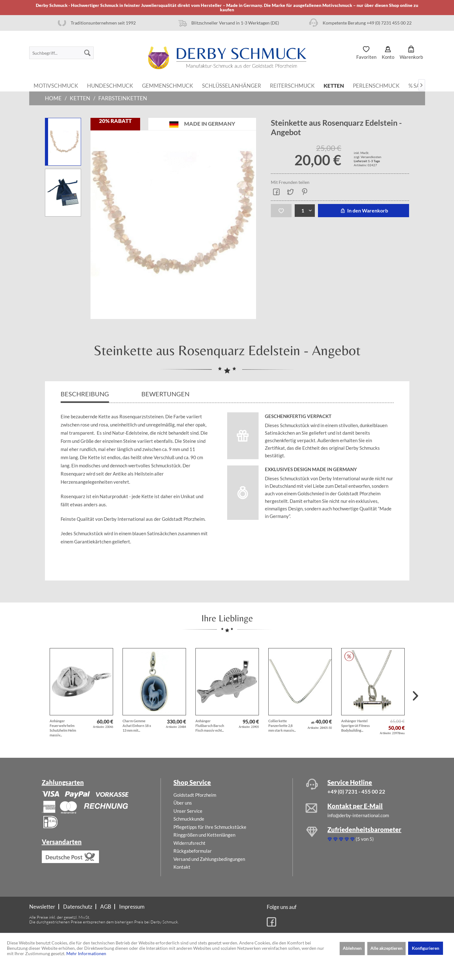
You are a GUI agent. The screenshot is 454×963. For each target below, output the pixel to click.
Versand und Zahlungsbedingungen (209, 859)
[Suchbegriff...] (61, 53)
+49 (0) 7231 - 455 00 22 (356, 791)
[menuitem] (61, 53)
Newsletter (42, 906)
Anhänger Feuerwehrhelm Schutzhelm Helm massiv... (63, 728)
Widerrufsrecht (189, 843)
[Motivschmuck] (56, 85)
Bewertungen (166, 394)
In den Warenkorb (363, 210)
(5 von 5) (350, 839)
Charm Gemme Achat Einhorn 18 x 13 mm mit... (137, 725)
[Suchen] (87, 53)
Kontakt (181, 867)
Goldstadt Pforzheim (194, 795)
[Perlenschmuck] (376, 85)
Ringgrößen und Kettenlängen (204, 835)
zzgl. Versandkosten (367, 157)
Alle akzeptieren (386, 948)
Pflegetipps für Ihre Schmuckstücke (209, 827)
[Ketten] (333, 85)
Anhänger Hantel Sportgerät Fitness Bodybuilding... (355, 725)
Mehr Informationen (86, 953)
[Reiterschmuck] (292, 85)
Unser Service (187, 811)
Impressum (132, 906)
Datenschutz (77, 906)
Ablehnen (352, 948)
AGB (105, 906)
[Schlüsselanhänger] (231, 85)
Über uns (182, 803)
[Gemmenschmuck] (168, 85)
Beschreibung (85, 394)
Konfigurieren (425, 948)
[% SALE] (417, 85)
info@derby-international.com (358, 815)
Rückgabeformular (192, 851)
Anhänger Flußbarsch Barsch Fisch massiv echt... (209, 725)
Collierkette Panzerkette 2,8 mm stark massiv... (282, 725)
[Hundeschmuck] (110, 85)
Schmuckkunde (188, 819)
